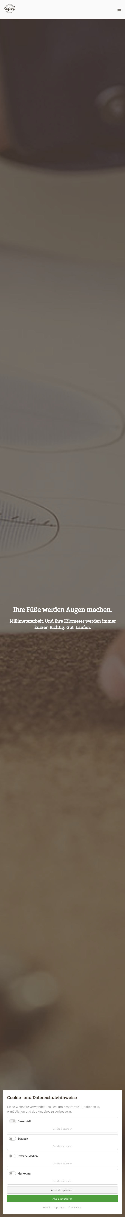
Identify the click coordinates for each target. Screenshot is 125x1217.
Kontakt (47, 1207)
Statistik (23, 1138)
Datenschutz (75, 1207)
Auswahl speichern (62, 1190)
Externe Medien (28, 1156)
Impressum (59, 1207)
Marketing (24, 1173)
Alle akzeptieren (62, 1198)
